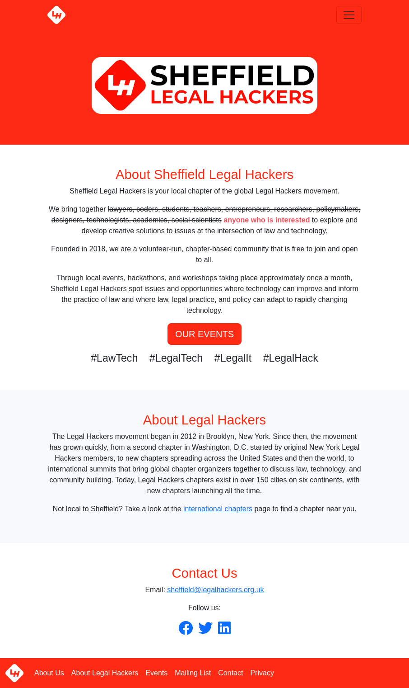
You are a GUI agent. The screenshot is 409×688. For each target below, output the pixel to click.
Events (156, 673)
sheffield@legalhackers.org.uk (215, 590)
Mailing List (193, 673)
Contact (230, 673)
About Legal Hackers (105, 673)
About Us (49, 673)
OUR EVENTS (204, 334)
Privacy (262, 673)
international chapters (217, 509)
